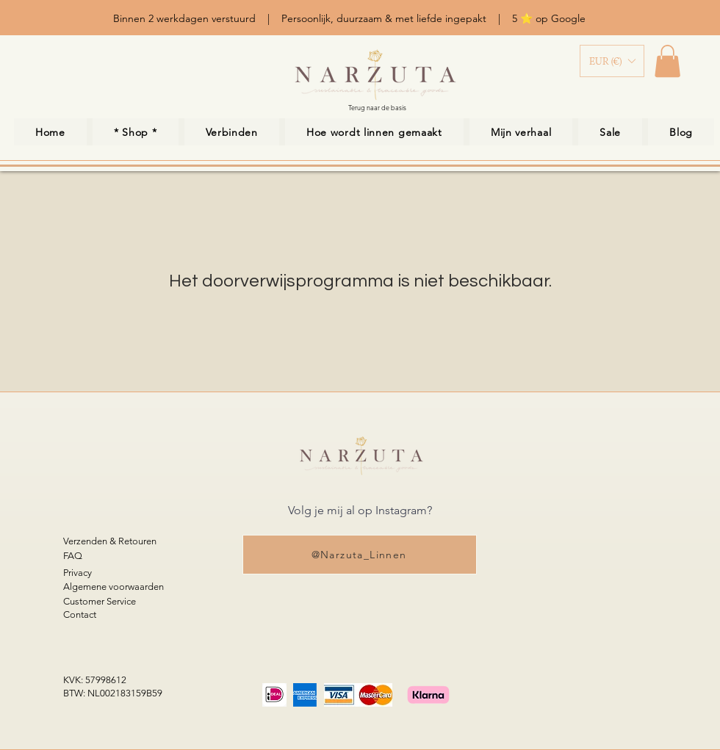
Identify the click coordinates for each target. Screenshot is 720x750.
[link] (667, 61)
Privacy (77, 572)
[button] (612, 61)
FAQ (72, 555)
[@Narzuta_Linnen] (359, 554)
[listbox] (612, 61)
